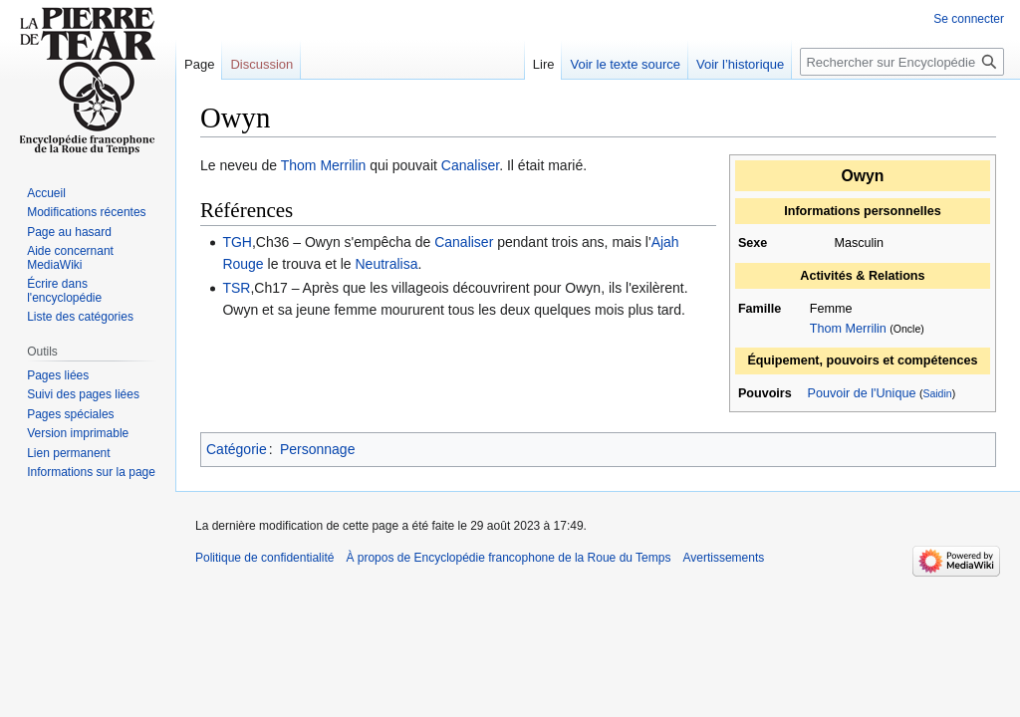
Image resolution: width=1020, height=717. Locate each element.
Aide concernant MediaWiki (70, 258)
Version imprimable (77, 433)
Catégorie (236, 449)
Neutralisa (386, 264)
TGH (237, 242)
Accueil (46, 193)
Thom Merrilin (848, 329)
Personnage (318, 449)
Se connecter (968, 19)
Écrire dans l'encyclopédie (64, 291)
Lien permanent (68, 453)
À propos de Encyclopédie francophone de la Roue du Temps (508, 558)
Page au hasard (69, 232)
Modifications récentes (86, 212)
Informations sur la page (91, 472)
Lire (544, 64)
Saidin (936, 393)
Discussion (261, 64)
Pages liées (58, 375)
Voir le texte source (625, 64)
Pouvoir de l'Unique (862, 393)
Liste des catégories (80, 317)
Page (199, 64)
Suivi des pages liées (83, 394)
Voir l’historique (740, 64)
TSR (236, 288)
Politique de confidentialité (264, 558)
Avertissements (723, 558)
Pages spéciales (70, 414)
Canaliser (470, 165)
